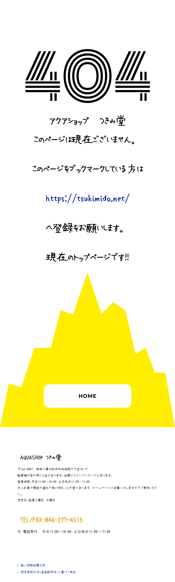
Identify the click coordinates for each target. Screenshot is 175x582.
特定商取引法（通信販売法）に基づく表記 (48, 572)
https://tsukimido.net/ (87, 198)
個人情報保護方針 (33, 565)
